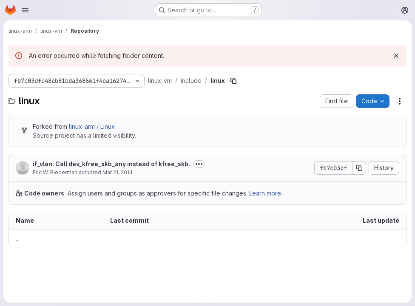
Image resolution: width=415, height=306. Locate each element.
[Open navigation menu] (25, 10)
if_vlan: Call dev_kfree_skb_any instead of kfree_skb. (111, 138)
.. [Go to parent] (17, 212)
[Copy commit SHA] (359, 142)
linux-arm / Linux (92, 100)
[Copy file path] (233, 55)
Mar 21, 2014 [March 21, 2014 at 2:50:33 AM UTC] (117, 146)
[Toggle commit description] (199, 138)
